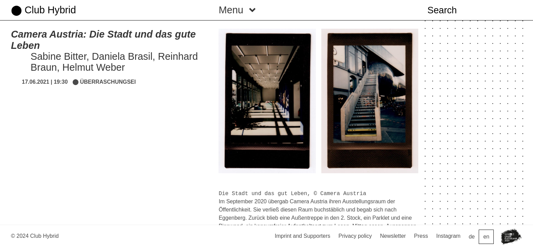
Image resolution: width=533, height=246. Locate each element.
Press (421, 236)
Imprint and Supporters (302, 236)
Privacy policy (355, 236)
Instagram (448, 236)
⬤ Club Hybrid (43, 9)
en (486, 237)
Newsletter (393, 236)
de (472, 237)
